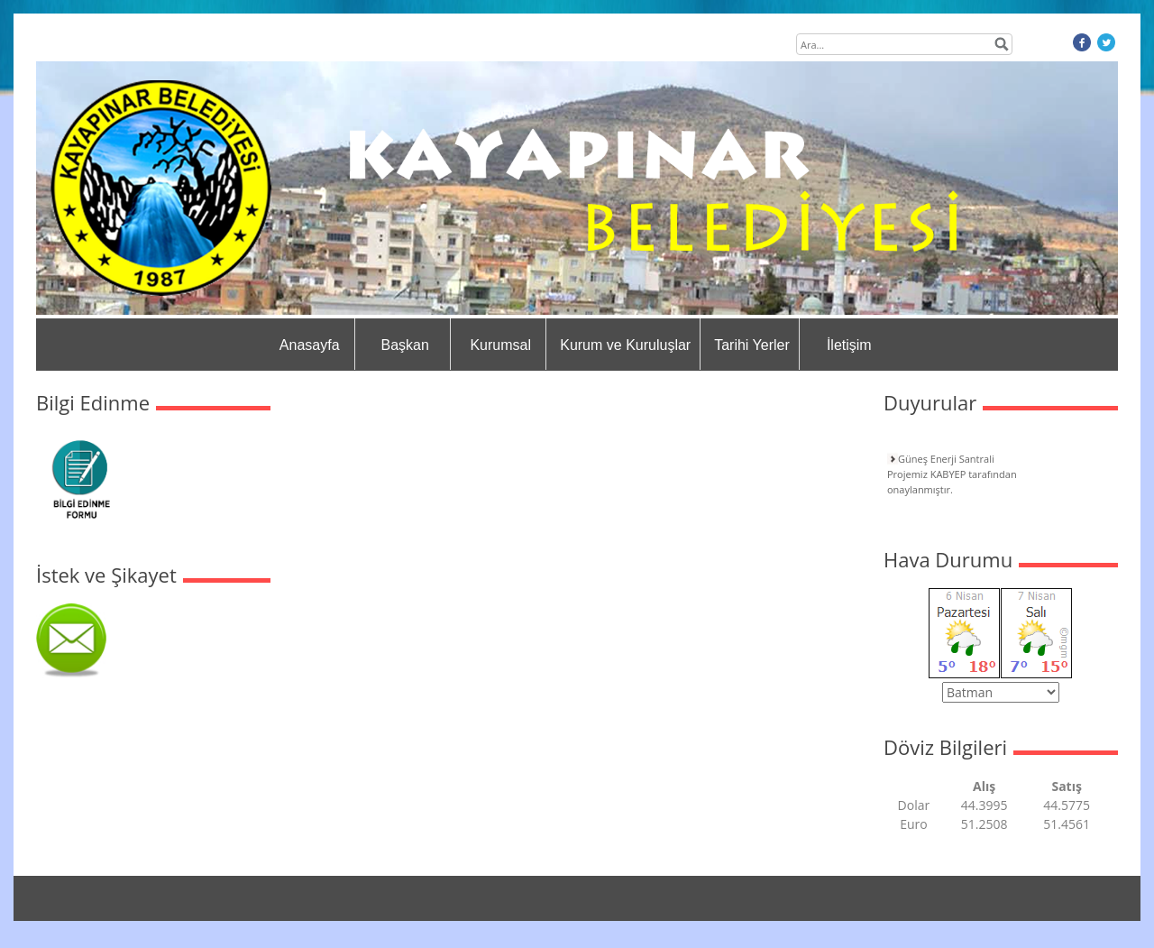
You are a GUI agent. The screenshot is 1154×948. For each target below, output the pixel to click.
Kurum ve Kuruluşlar (625, 345)
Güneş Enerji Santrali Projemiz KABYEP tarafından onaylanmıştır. (952, 474)
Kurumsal (500, 345)
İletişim (849, 345)
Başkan (405, 345)
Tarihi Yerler (752, 345)
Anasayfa (309, 345)
